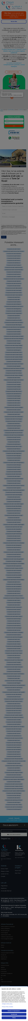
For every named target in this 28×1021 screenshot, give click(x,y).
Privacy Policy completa (7, 1006)
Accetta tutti (14, 1014)
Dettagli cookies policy (7, 1003)
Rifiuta (14, 1017)
